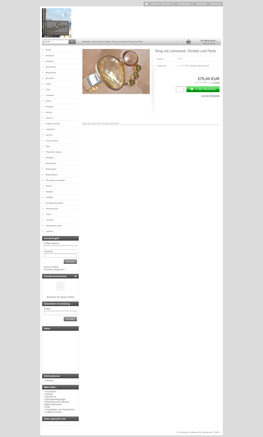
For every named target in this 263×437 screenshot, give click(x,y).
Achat (48, 50)
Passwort (48, 251)
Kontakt (49, 394)
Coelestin (50, 95)
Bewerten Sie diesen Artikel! (60, 297)
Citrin (48, 89)
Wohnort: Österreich (162, 4)
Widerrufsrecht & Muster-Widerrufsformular (57, 403)
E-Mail (47, 309)
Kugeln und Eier (53, 124)
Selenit (49, 186)
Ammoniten (51, 67)
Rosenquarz (51, 169)
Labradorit (50, 129)
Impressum (50, 391)
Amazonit (50, 55)
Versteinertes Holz (54, 226)
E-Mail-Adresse (51, 243)
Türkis (48, 214)
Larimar (49, 135)
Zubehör (49, 231)
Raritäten (50, 158)
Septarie (49, 192)
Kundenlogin (185, 4)
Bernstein (50, 78)
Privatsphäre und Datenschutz (60, 409)
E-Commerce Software (187, 432)
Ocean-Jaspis (52, 141)
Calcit (48, 84)
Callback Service (53, 412)
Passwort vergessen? (54, 269)
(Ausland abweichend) (199, 65)
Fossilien (50, 107)
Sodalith (49, 197)
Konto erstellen (51, 267)
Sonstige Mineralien (54, 203)
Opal (48, 146)
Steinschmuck (52, 209)
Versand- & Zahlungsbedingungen (55, 398)
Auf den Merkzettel (210, 96)
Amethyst (50, 61)
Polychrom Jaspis (53, 152)
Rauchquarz (51, 163)
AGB (47, 407)
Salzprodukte (51, 175)
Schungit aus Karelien (55, 180)
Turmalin (49, 220)
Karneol (49, 118)
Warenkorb (215, 4)
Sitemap (49, 380)
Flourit (48, 101)
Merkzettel (202, 4)
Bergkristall (51, 72)
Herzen (49, 112)
